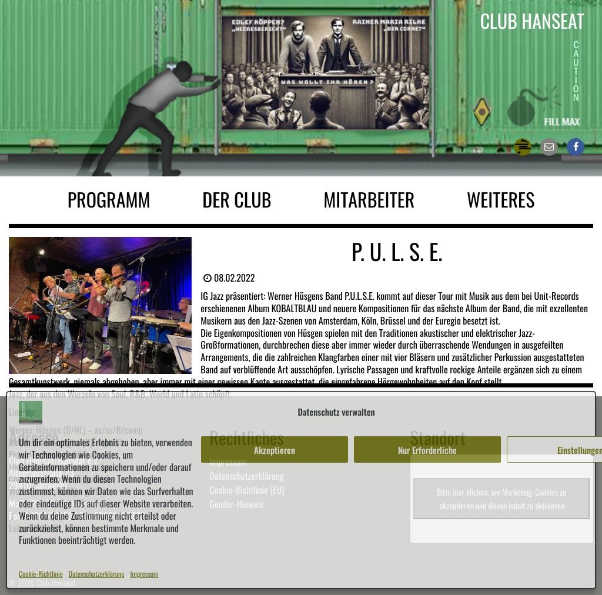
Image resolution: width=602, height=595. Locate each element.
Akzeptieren (274, 449)
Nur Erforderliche (427, 449)
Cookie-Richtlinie (41, 574)
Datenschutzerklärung (97, 574)
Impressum (145, 574)
